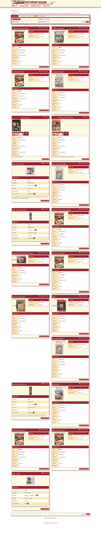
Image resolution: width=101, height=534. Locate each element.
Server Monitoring (46, 523)
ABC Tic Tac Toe (18, 164)
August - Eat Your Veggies (22, 253)
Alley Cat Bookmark (59, 164)
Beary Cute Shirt (58, 430)
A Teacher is (25, 117)
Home (46, 517)
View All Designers (16, 19)
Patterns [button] (15, 6)
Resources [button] (46, 6)
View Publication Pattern (44, 66)
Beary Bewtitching (19, 430)
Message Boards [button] (36, 6)
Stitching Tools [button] (24, 6)
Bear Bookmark (57, 338)
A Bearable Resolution (20, 28)
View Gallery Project (45, 200)
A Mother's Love (18, 71)
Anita (28, 180)
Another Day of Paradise (61, 210)
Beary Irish (16, 473)
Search (49, 517)
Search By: (14, 16)
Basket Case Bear (58, 253)
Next (87, 21)
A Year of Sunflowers (66, 117)
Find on (15, 133)
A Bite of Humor (58, 28)
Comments (54, 517)
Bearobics (55, 384)
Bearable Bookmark (19, 384)
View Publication (45, 159)
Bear (53, 296)
